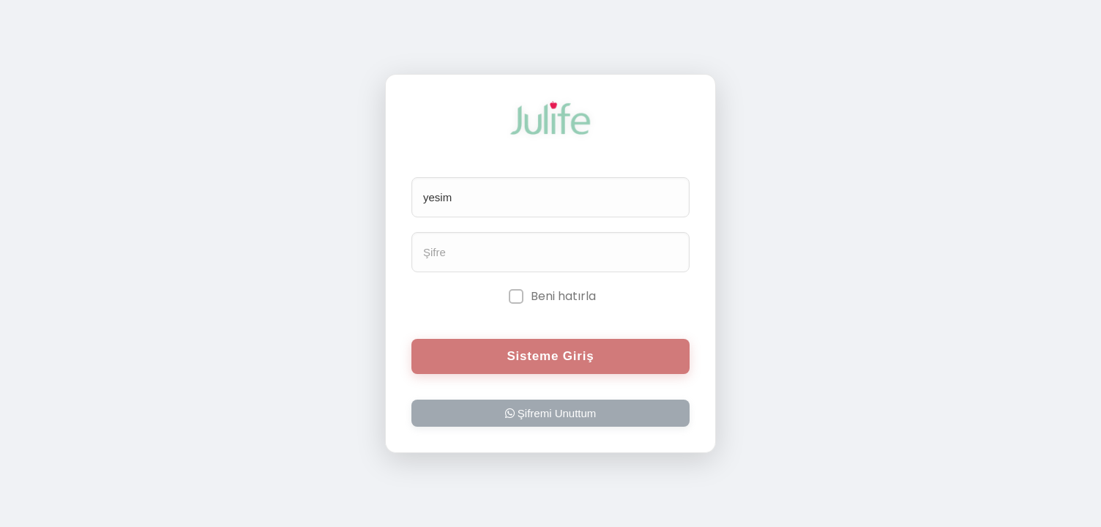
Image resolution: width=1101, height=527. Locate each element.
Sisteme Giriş (550, 356)
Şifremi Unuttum (551, 413)
